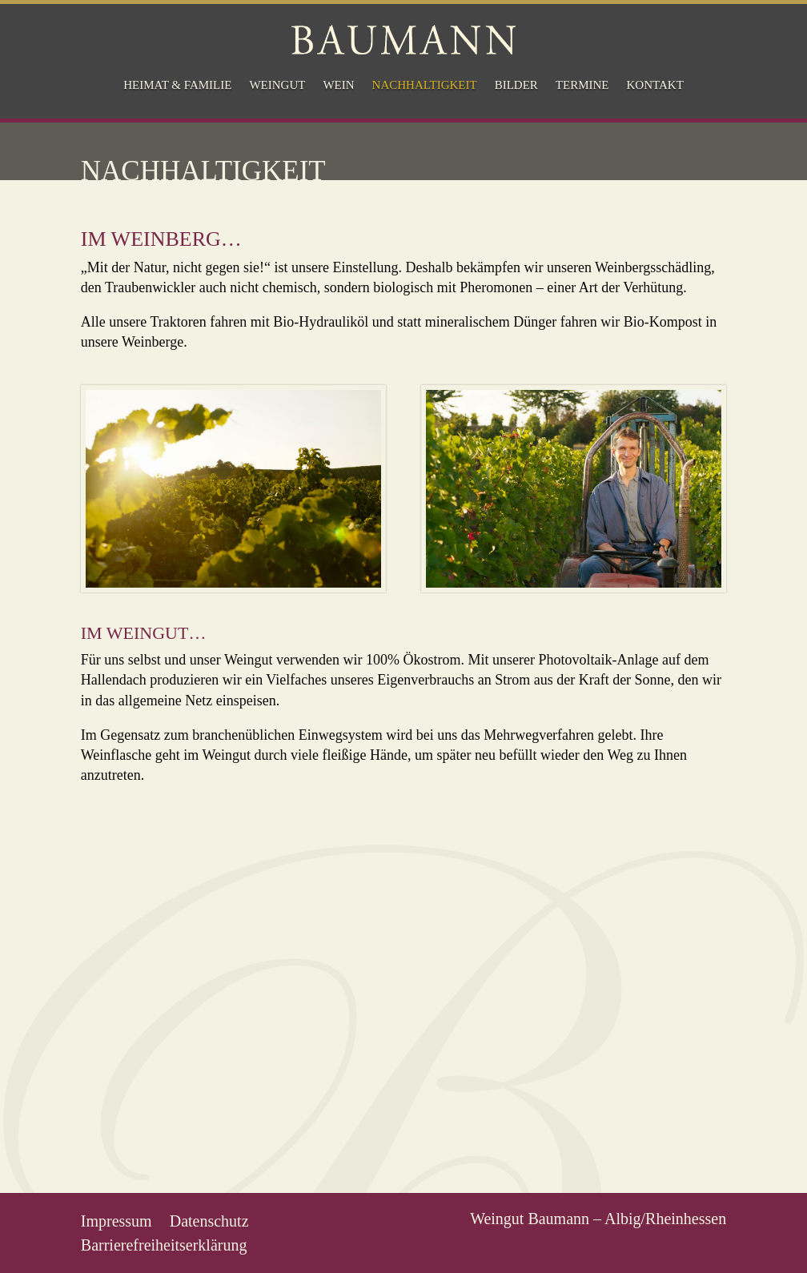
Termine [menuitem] (582, 84)
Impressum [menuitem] (116, 1219)
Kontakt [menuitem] (655, 84)
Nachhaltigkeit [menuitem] (424, 84)
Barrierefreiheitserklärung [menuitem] (164, 1243)
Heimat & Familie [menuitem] (177, 84)
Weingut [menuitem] (277, 84)
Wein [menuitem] (338, 84)
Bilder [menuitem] (516, 84)
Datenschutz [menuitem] (209, 1219)
